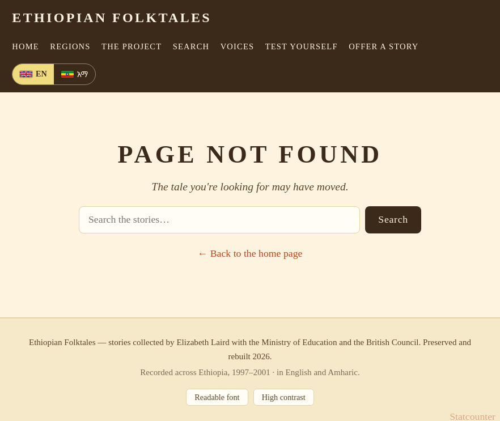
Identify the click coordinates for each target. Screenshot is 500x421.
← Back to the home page (250, 253)
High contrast (284, 397)
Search (393, 219)
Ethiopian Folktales (111, 17)
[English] (33, 74)
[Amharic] (74, 74)
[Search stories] (219, 219)
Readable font (216, 397)
